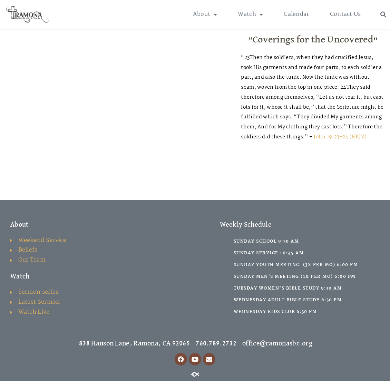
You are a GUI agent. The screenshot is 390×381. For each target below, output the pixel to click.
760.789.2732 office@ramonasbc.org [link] (254, 343)
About (205, 14)
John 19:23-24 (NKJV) (340, 137)
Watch (250, 14)
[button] (383, 14)
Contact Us (345, 14)
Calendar (296, 14)
